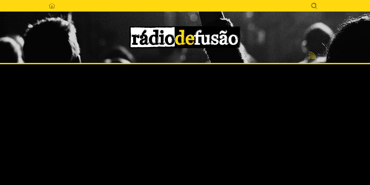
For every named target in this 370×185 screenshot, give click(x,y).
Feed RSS (311, 55)
